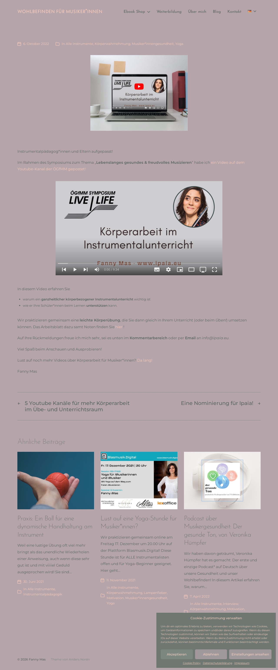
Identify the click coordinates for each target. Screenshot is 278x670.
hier (118, 327)
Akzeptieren (177, 654)
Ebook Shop (134, 12)
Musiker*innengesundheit (153, 44)
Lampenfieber (155, 593)
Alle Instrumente (79, 44)
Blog (217, 12)
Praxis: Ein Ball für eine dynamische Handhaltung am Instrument (54, 526)
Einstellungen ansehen (250, 654)
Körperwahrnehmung (112, 44)
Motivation (115, 598)
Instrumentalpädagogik (42, 594)
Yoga (179, 44)
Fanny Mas (37, 659)
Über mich (197, 12)
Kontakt (234, 12)
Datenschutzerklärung (217, 663)
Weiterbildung (169, 12)
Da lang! (144, 360)
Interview (230, 604)
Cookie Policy (192, 663)
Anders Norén (79, 659)
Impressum (242, 663)
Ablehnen (211, 654)
